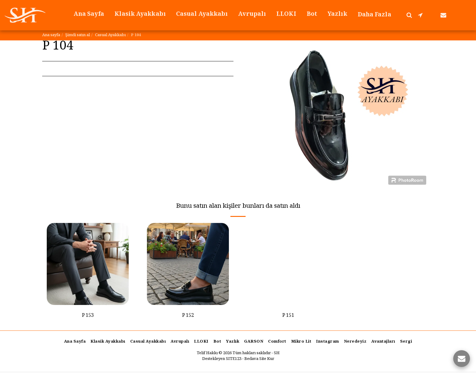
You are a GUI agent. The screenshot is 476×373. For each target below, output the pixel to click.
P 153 (87, 316)
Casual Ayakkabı (110, 35)
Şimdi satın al (77, 35)
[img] (88, 264)
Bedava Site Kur (259, 361)
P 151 (288, 316)
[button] (409, 15)
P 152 (188, 316)
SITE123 (233, 361)
